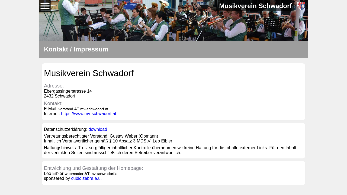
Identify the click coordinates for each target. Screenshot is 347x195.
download (98, 129)
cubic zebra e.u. (86, 178)
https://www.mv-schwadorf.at (88, 113)
